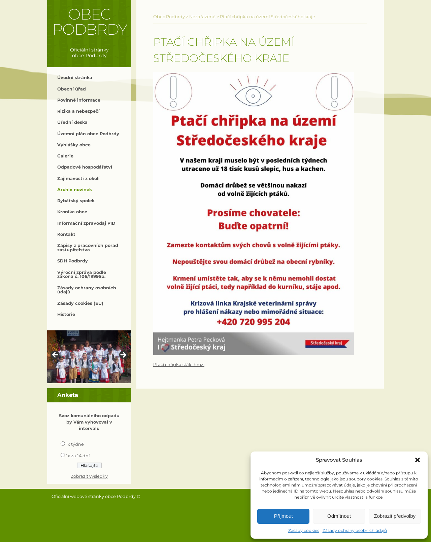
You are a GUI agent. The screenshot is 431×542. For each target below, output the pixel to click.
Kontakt (66, 234)
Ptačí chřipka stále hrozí (178, 364)
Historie (66, 314)
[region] (89, 356)
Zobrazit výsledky (89, 476)
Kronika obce (72, 211)
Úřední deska (72, 122)
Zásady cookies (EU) (80, 303)
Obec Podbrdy (89, 21)
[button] (417, 460)
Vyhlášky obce (74, 144)
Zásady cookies (303, 530)
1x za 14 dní (78, 455)
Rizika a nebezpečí (78, 111)
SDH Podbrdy (72, 260)
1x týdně (75, 444)
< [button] (56, 355)
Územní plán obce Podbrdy (88, 133)
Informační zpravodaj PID (86, 223)
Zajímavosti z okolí (78, 178)
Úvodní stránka (74, 77)
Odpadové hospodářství (84, 167)
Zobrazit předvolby (395, 516)
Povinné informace (78, 100)
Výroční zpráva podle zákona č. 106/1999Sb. (81, 274)
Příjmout (283, 516)
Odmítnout (339, 516)
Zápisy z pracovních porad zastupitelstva (87, 247)
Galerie (65, 155)
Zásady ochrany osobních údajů (355, 530)
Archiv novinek (74, 189)
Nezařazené (202, 16)
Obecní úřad (71, 89)
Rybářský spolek (76, 200)
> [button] (123, 355)
